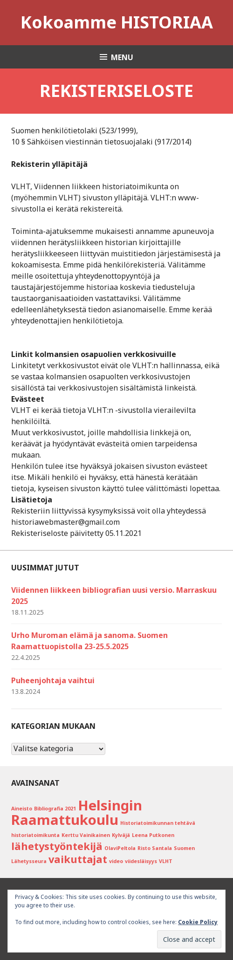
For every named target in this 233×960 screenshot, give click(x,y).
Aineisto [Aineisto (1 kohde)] (21, 808)
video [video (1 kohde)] (116, 861)
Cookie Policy (198, 922)
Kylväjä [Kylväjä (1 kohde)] (121, 835)
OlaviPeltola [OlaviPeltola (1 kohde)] (120, 848)
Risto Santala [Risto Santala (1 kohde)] (154, 848)
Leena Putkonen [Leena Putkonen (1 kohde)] (153, 835)
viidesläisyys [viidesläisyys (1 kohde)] (141, 861)
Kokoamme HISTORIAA (117, 22)
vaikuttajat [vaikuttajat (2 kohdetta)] (77, 859)
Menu (122, 57)
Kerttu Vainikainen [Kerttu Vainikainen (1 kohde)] (86, 835)
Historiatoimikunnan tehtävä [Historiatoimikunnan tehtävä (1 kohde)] (157, 823)
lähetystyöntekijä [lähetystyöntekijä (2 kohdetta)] (57, 846)
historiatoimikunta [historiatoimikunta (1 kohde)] (35, 835)
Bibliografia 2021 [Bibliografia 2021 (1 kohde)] (55, 808)
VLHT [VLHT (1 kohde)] (165, 861)
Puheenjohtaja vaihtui (53, 680)
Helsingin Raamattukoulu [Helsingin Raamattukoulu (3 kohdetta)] (76, 812)
